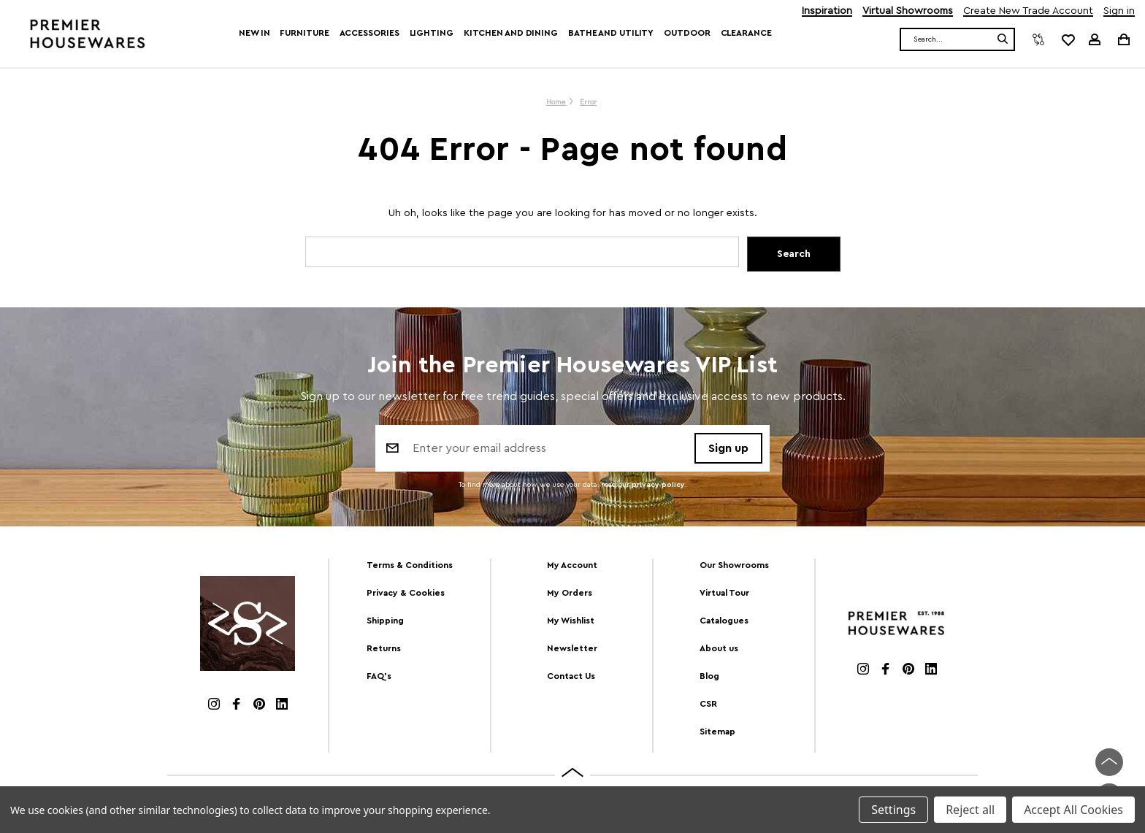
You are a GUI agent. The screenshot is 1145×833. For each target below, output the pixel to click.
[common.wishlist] (1067, 39)
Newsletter (572, 648)
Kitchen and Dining (511, 32)
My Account (572, 565)
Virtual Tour (724, 592)
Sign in (1119, 11)
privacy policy (658, 484)
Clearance (746, 32)
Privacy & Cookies (406, 592)
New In (254, 32)
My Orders (569, 592)
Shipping (385, 620)
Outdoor (687, 32)
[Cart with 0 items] (1123, 39)
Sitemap (717, 731)
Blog (709, 676)
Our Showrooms (734, 565)
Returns (384, 648)
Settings (893, 810)
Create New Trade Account (1028, 11)
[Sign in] (1094, 39)
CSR (708, 703)
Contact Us (571, 676)
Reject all (970, 810)
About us (719, 648)
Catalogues (724, 620)
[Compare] (1038, 39)
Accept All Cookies (1073, 810)
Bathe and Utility (611, 32)
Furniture (304, 32)
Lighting (431, 32)
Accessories (369, 32)
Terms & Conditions (410, 565)
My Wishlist (570, 620)
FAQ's (379, 676)
